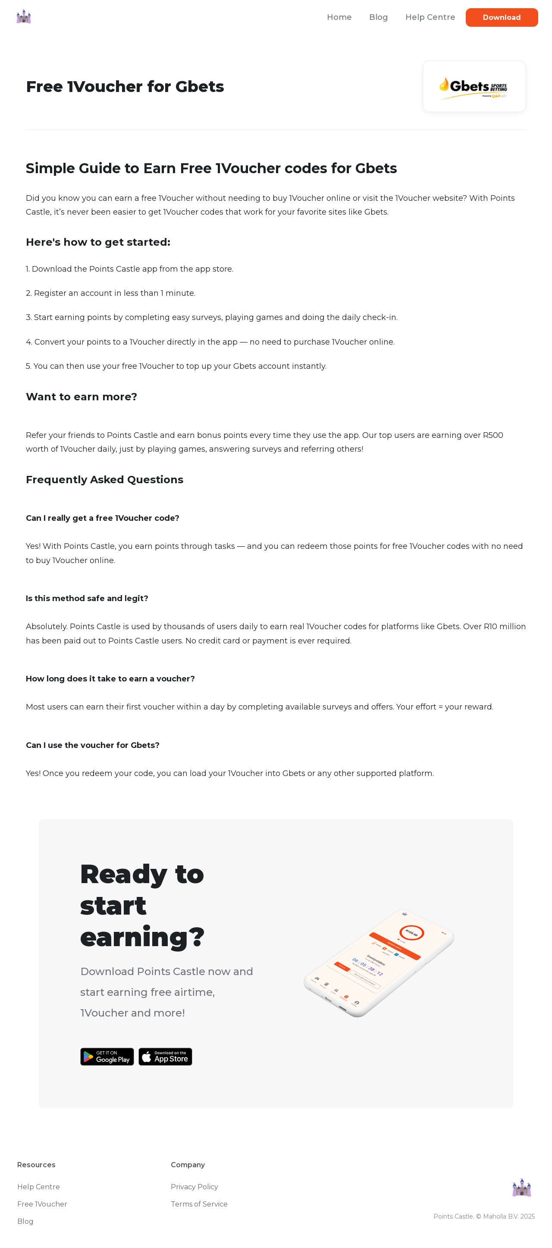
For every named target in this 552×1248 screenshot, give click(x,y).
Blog (378, 17)
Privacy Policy (194, 1187)
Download (502, 17)
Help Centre (430, 17)
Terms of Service (199, 1204)
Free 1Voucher (42, 1204)
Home (339, 17)
